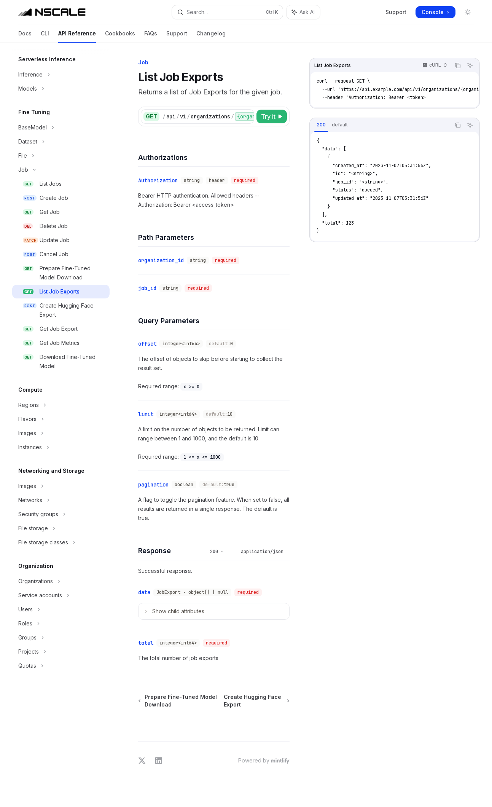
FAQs (150, 36)
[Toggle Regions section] (61, 405)
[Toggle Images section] (61, 433)
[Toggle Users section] (61, 609)
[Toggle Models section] (61, 89)
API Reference (77, 36)
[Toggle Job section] (61, 170)
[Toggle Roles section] (61, 623)
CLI (45, 36)
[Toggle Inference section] (61, 74)
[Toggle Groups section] (61, 637)
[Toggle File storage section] (61, 528)
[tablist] (380, 125)
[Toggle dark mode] (468, 12)
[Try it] (271, 116)
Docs (25, 36)
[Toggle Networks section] (61, 500)
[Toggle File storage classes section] (61, 542)
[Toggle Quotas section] (61, 666)
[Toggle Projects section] (61, 652)
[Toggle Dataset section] (61, 141)
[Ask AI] (470, 65)
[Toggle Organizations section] (61, 581)
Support (395, 12)
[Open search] (227, 12)
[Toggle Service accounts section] (61, 595)
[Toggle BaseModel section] (61, 127)
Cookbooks (120, 36)
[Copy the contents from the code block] (458, 65)
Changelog (211, 36)
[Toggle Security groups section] (61, 514)
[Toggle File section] (61, 156)
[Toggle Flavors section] (61, 419)
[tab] (321, 124)
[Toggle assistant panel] (303, 12)
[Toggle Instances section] (61, 447)
